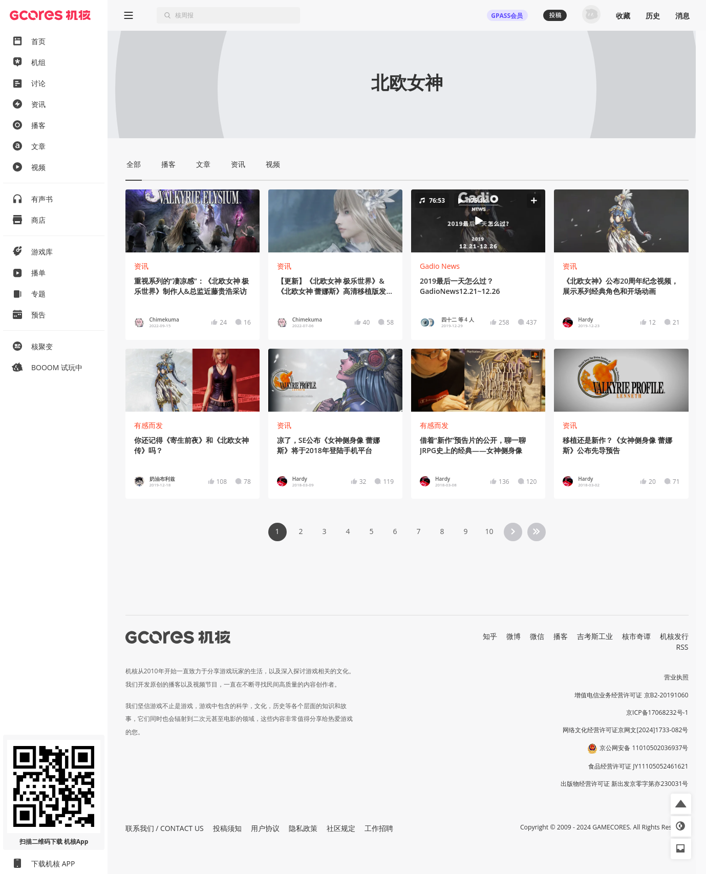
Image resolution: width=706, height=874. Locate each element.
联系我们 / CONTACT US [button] (164, 828)
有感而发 (148, 425)
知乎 (490, 636)
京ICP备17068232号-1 (657, 712)
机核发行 (674, 636)
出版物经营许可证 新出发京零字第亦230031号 (624, 783)
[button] (478, 221)
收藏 (623, 15)
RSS (682, 647)
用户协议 (265, 828)
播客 (560, 636)
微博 (513, 636)
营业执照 (676, 677)
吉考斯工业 (595, 636)
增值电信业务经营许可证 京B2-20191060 (631, 695)
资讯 (141, 266)
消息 (682, 15)
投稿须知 (227, 828)
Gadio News (440, 266)
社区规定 (341, 828)
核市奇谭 (636, 636)
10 (489, 531)
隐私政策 (303, 828)
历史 (653, 15)
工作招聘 (379, 828)
